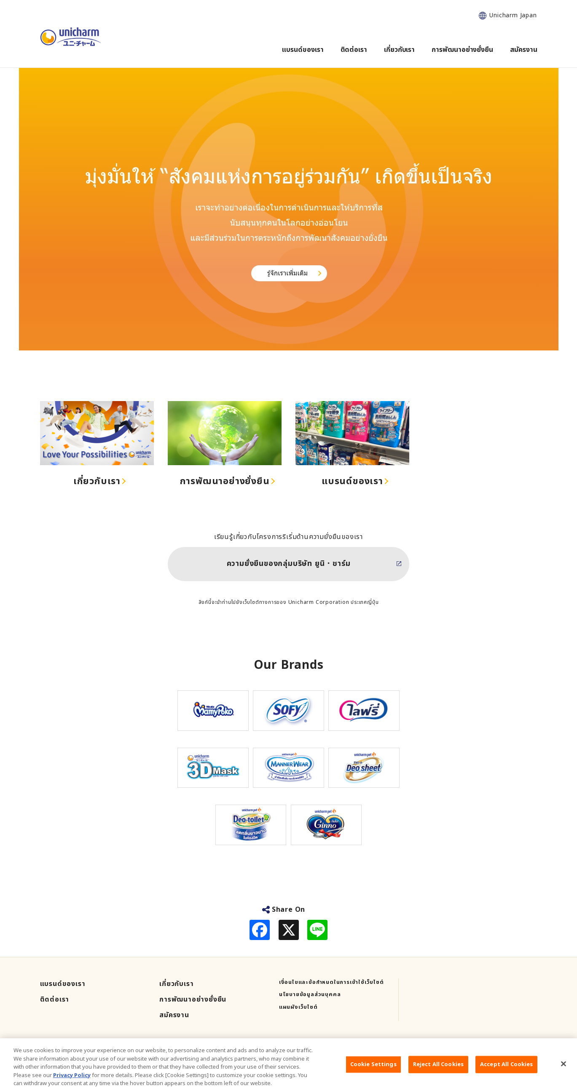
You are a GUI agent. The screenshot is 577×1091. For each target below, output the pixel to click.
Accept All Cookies (506, 1071)
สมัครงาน (174, 1015)
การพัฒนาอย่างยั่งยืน (225, 481)
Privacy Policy (72, 1082)
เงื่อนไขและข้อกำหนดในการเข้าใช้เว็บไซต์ (331, 982)
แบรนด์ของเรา (352, 481)
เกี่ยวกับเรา (97, 481)
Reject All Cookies (438, 1071)
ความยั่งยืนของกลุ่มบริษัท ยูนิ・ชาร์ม (289, 563)
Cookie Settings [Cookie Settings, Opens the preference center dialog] (373, 1071)
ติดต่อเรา (55, 999)
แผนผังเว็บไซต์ (298, 1007)
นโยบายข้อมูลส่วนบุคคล (310, 995)
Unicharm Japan (513, 15)
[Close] (563, 1070)
